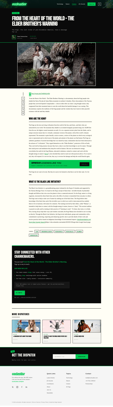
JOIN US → (84, 164)
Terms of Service (36, 403)
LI (23, 106)
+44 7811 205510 (90, 382)
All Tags (68, 388)
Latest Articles (51, 379)
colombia (79, 231)
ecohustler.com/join (18, 383)
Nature (67, 4)
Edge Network (58, 403)
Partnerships (89, 385)
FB (23, 102)
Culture (74, 4)
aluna (46, 154)
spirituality (69, 231)
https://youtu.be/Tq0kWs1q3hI (40, 93)
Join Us (91, 4)
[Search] (99, 4)
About (48, 388)
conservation (34, 235)
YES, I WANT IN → (24, 293)
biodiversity (59, 231)
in (26, 388)
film (37, 231)
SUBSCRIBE (81, 358)
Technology (60, 4)
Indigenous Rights (46, 231)
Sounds (82, 4)
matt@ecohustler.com (92, 379)
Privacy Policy (44, 403)
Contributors (50, 385)
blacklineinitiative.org (83, 219)
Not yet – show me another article (25, 298)
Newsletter (50, 394)
